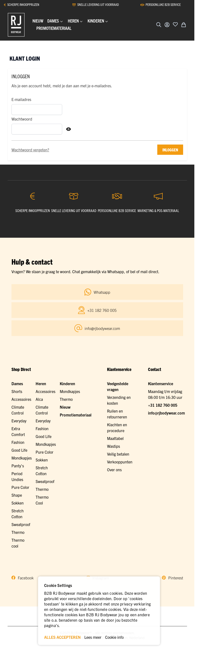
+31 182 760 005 (162, 405)
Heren (41, 383)
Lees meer (92, 637)
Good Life (19, 450)
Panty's (17, 465)
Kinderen (67, 383)
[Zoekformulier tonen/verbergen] (159, 25)
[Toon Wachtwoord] (68, 129)
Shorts (16, 391)
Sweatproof (20, 524)
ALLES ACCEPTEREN (62, 637)
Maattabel (115, 438)
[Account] (167, 25)
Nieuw (65, 406)
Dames (17, 383)
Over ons (114, 469)
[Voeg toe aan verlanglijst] (175, 24)
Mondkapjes (21, 457)
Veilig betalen (118, 453)
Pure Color (20, 487)
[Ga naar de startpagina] (16, 25)
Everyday (18, 420)
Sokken (17, 502)
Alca (39, 399)
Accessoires (21, 399)
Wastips (113, 446)
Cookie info (114, 637)
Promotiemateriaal (75, 414)
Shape (16, 495)
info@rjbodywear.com (166, 412)
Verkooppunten (119, 461)
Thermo (17, 532)
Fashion (17, 442)
